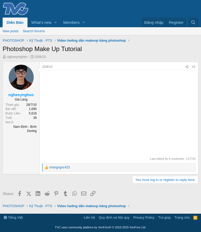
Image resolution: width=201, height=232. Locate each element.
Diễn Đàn (15, 22)
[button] (55, 22)
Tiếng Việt (13, 217)
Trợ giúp (164, 217)
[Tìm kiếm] (193, 22)
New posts (11, 31)
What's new (41, 22)
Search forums (34, 31)
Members (71, 22)
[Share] (186, 67)
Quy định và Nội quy (114, 217)
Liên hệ (89, 217)
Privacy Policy (143, 217)
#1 (194, 67)
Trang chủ (182, 217)
